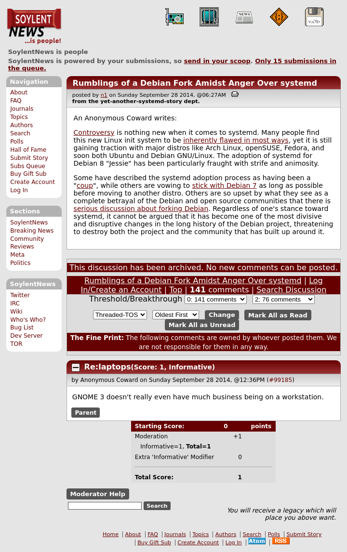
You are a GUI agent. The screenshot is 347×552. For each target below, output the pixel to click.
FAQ (15, 100)
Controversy (94, 132)
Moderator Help (97, 494)
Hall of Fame (28, 149)
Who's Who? (28, 319)
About (18, 92)
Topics (19, 117)
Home (111, 534)
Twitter (19, 295)
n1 (104, 95)
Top (175, 289)
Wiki (16, 311)
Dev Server (26, 335)
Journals (21, 108)
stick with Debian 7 (224, 185)
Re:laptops (107, 366)
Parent (85, 412)
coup (85, 185)
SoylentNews (34, 26)
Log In (19, 190)
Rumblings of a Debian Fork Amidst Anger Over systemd (194, 83)
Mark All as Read (277, 314)
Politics (20, 263)
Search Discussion (291, 289)
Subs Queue (27, 166)
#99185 (280, 380)
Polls (16, 141)
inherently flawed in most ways (235, 140)
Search (20, 133)
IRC (15, 303)
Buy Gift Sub (28, 174)
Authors (21, 125)
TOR (16, 344)
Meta (17, 254)
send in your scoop (217, 61)
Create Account (32, 182)
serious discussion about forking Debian (141, 208)
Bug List (22, 327)
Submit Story (29, 158)
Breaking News (31, 230)
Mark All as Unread (202, 325)
